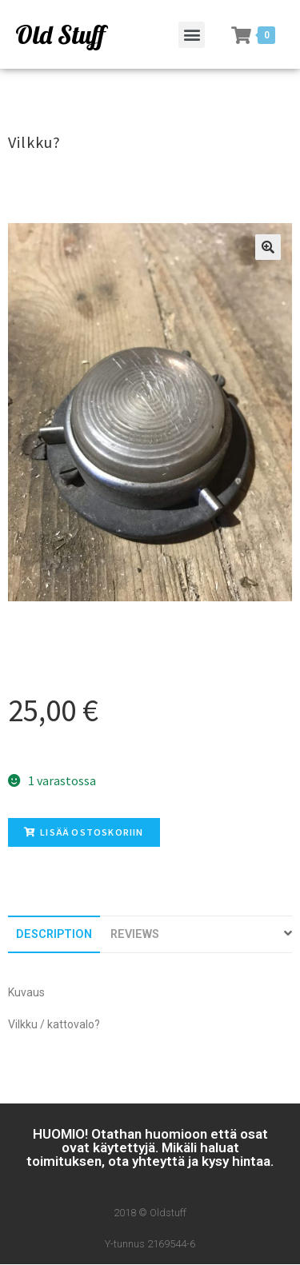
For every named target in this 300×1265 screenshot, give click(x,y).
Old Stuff (60, 34)
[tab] (54, 934)
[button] (191, 35)
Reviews (134, 934)
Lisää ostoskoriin (84, 832)
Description (54, 934)
